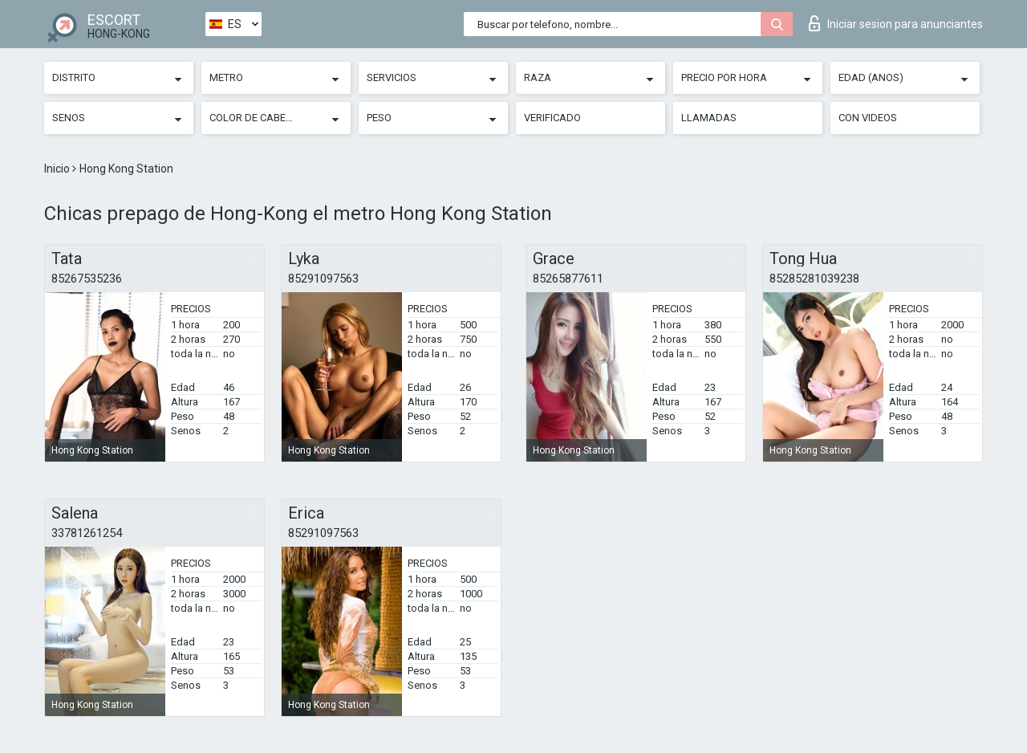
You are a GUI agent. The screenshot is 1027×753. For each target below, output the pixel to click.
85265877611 (568, 278)
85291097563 (323, 278)
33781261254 (86, 533)
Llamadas (709, 118)
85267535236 (86, 278)
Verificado (552, 118)
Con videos (867, 118)
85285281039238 (814, 278)
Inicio (58, 168)
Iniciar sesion (896, 23)
